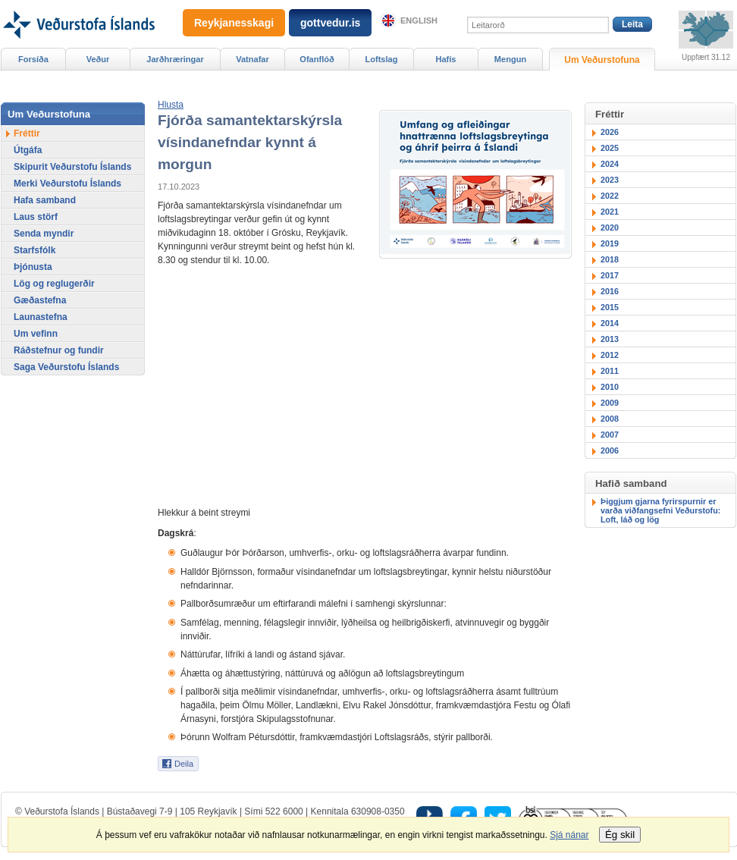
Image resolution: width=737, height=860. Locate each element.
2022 (610, 195)
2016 (610, 291)
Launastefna (40, 317)
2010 (610, 386)
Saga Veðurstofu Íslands (66, 367)
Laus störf (36, 217)
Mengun (510, 59)
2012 (610, 354)
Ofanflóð (317, 59)
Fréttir (27, 133)
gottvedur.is (330, 23)
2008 (610, 418)
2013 (610, 339)
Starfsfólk (34, 250)
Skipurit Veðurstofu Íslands (72, 167)
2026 (610, 132)
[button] (170, 104)
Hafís (446, 59)
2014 (610, 323)
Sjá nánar (569, 835)
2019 (610, 243)
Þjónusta (33, 267)
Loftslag (381, 59)
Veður (98, 59)
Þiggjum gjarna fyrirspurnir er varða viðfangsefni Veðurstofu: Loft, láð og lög (660, 510)
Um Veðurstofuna (601, 60)
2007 (610, 434)
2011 (610, 370)
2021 (610, 211)
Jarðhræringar (174, 59)
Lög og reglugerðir (54, 283)
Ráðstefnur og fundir (59, 350)
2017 (610, 275)
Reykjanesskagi (234, 23)
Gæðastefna (40, 300)
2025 (610, 147)
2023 (610, 179)
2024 (610, 163)
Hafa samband (45, 200)
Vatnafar (252, 59)
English (418, 20)
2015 (610, 307)
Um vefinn (36, 333)
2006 (610, 450)
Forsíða (33, 59)
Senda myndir (44, 233)
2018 (610, 259)
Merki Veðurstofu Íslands (67, 183)
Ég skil (620, 834)
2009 (610, 402)
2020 (610, 227)
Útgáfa (28, 150)
